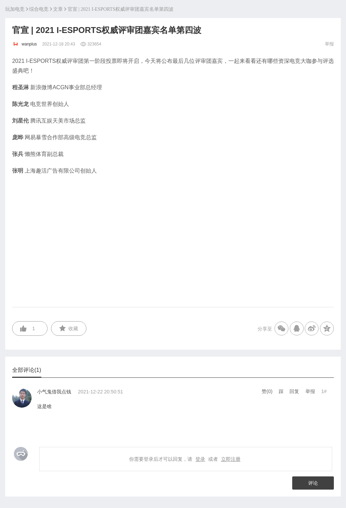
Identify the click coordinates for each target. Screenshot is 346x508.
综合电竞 (39, 9)
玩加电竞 (15, 9)
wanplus (25, 44)
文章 (58, 9)
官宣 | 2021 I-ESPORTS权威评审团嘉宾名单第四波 (121, 9)
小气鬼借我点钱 (54, 391)
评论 (313, 483)
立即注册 (230, 459)
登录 (200, 459)
